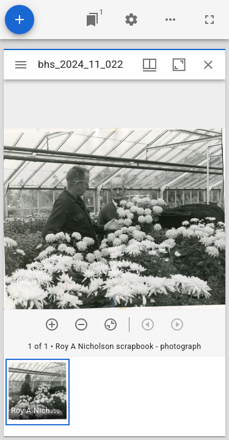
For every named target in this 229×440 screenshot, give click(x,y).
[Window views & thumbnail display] (149, 64)
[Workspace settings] (131, 19)
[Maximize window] (179, 64)
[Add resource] (19, 19)
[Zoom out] (81, 324)
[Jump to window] (92, 19)
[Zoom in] (52, 324)
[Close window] (208, 64)
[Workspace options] (170, 19)
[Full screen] (209, 19)
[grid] (114, 396)
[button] (38, 392)
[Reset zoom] (110, 324)
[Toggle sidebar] (20, 64)
